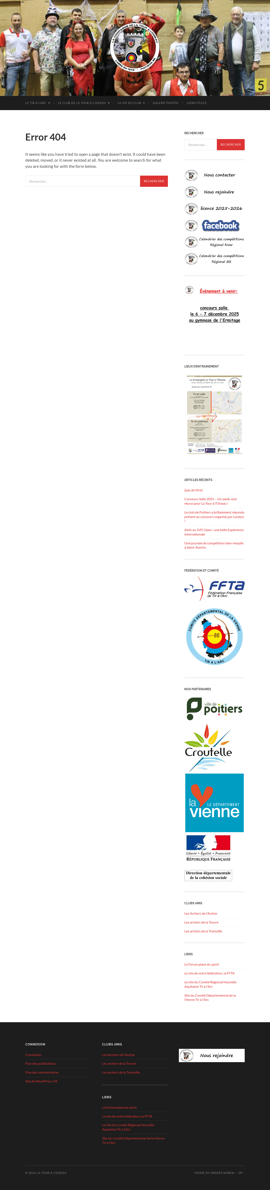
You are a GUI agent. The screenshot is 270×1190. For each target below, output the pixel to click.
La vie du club (129, 103)
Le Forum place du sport (201, 964)
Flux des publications (40, 1063)
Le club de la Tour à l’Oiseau (82, 103)
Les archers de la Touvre (201, 922)
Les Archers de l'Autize (200, 913)
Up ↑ (241, 1173)
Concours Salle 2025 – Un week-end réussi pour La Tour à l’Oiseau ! (210, 501)
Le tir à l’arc (35, 103)
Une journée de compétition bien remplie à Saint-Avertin (213, 545)
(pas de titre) (193, 490)
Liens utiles (197, 103)
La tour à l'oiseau (52, 1173)
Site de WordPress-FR (41, 1081)
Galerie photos (165, 103)
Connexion (33, 1055)
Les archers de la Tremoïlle (203, 931)
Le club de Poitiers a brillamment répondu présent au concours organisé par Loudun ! (214, 516)
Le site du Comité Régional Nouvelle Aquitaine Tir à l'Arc (210, 984)
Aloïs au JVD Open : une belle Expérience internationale (214, 532)
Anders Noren (222, 1173)
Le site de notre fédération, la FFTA (209, 973)
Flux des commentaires (42, 1072)
